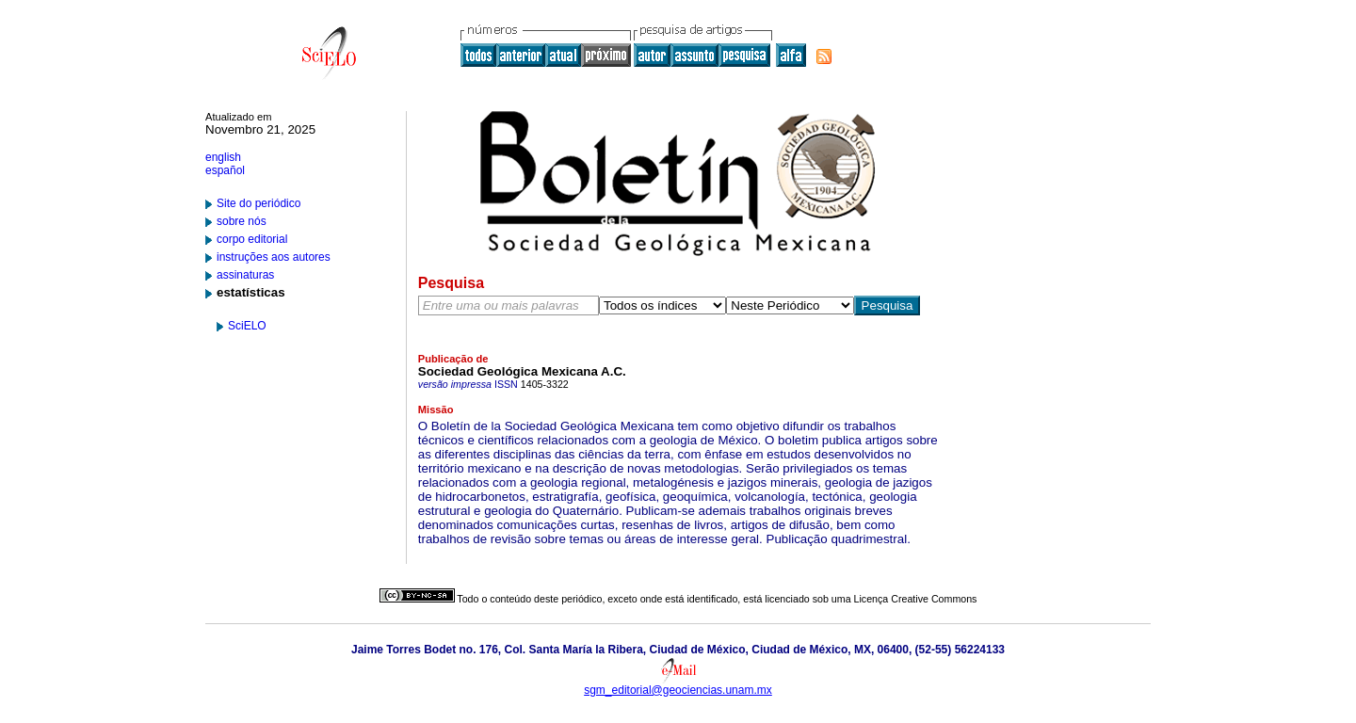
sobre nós (241, 221)
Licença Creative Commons (915, 598)
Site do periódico (258, 203)
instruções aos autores (274, 257)
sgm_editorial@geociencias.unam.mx (678, 690)
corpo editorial (252, 239)
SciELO (247, 325)
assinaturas (245, 274)
